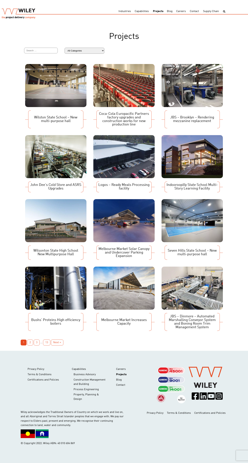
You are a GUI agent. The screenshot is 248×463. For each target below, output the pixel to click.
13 (46, 342)
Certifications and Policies (43, 379)
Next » (57, 342)
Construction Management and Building (89, 382)
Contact (194, 11)
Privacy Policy (36, 369)
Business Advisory (85, 374)
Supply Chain (211, 11)
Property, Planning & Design (86, 397)
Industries (124, 11)
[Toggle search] (224, 11)
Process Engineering (86, 389)
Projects (158, 11)
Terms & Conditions (39, 374)
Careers (181, 11)
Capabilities (142, 11)
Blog (170, 11)
